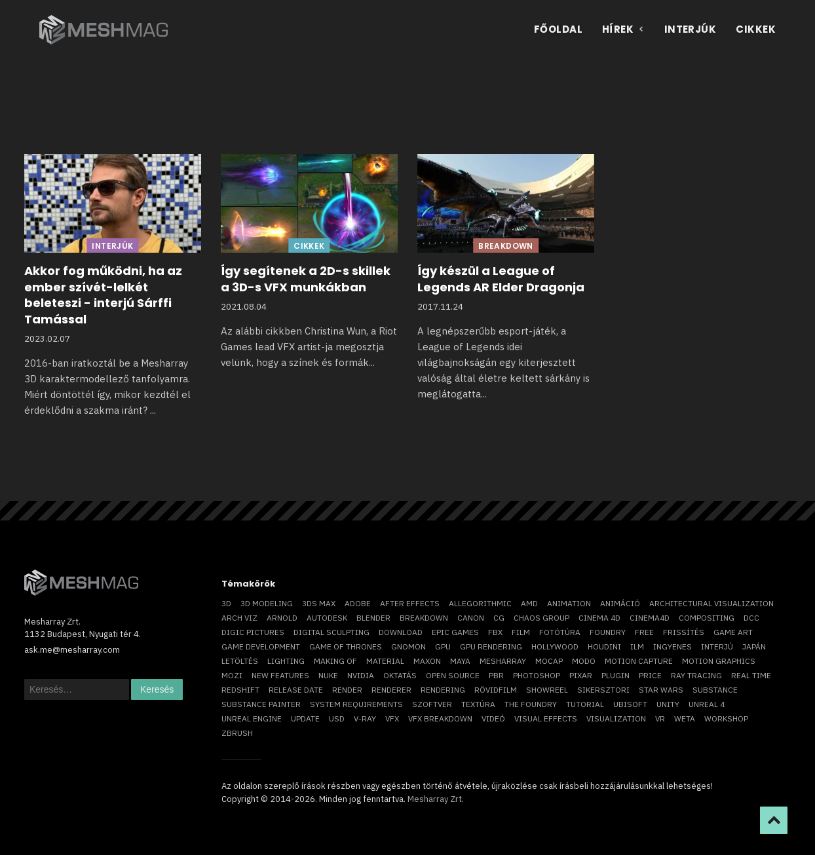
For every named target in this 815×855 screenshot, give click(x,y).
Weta (684, 718)
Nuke (328, 675)
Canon (470, 618)
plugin (615, 675)
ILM (637, 646)
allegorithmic (480, 603)
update (305, 718)
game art (733, 632)
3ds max (318, 603)
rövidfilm (495, 690)
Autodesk (327, 618)
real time (751, 675)
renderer (391, 690)
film (521, 632)
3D (226, 603)
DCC (751, 618)
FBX (495, 632)
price (650, 675)
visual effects (545, 718)
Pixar (580, 675)
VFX (392, 718)
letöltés (239, 661)
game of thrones (345, 646)
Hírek (623, 29)
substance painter (261, 704)
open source (453, 675)
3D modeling (266, 603)
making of (335, 661)
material (385, 661)
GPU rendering (491, 646)
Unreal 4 (707, 704)
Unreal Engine (251, 718)
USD (337, 718)
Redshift (240, 690)
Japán (754, 646)
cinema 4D (599, 618)
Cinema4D (650, 618)
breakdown (424, 618)
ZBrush (237, 733)
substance (715, 690)
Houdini (604, 646)
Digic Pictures (252, 632)
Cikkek (756, 29)
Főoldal (558, 29)
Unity (667, 704)
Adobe (358, 603)
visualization (616, 718)
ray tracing (696, 675)
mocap (549, 661)
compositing (706, 618)
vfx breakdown (440, 718)
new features (280, 675)
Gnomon (408, 646)
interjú (717, 646)
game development (260, 646)
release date (296, 690)
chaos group (541, 618)
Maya (460, 661)
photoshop (536, 675)
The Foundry (530, 704)
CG (498, 618)
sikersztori (603, 690)
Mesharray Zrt (434, 799)
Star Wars (661, 690)
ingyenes (672, 646)
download (401, 632)
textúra (478, 704)
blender (373, 618)
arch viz (239, 618)
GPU (443, 646)
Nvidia (360, 675)
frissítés (683, 632)
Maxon (427, 661)
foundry (608, 632)
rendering (443, 690)
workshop (726, 718)
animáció (620, 603)
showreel (547, 690)
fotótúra (559, 632)
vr (660, 718)
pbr (496, 675)
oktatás (400, 675)
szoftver (432, 704)
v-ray (365, 718)
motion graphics (718, 661)
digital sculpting (332, 632)
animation (569, 603)
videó (493, 718)
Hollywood (554, 646)
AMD (529, 603)
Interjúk (690, 29)
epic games (455, 632)
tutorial (585, 704)
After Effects (410, 603)
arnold (282, 618)
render (347, 690)
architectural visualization (711, 603)
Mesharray (503, 661)
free (644, 632)
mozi (231, 675)
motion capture (639, 661)
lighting (286, 661)
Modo (584, 661)
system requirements (356, 704)
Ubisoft (630, 704)
